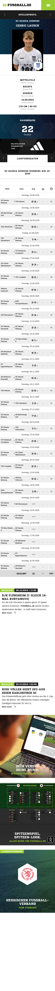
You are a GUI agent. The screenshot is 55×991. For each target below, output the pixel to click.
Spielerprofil (27, 15)
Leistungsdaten (27, 159)
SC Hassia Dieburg (27, 21)
